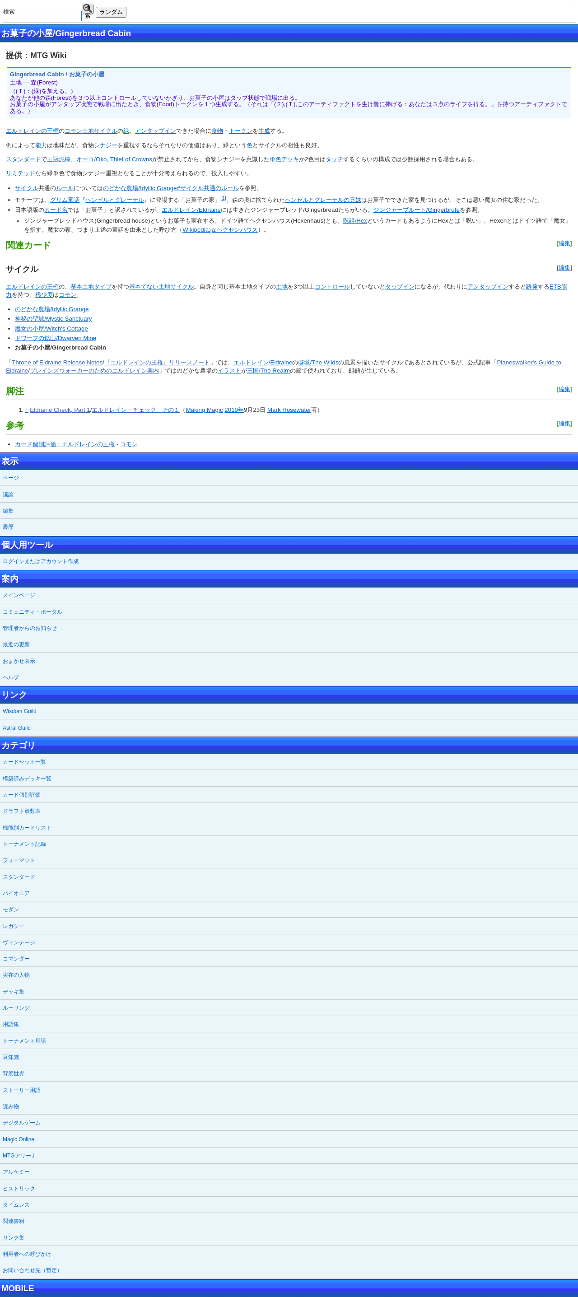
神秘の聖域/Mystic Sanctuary (53, 318)
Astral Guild (17, 728)
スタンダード (23, 159)
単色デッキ (284, 159)
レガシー (13, 926)
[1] (223, 198)
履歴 (8, 527)
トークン (240, 130)
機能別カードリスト (27, 828)
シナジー (105, 145)
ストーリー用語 (22, 1090)
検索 (88, 9)
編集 (564, 243)
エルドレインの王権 (32, 130)
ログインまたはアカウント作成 (41, 561)
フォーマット (19, 860)
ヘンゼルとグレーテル (114, 199)
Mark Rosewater (289, 409)
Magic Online (18, 1139)
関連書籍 (13, 1221)
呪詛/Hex (355, 220)
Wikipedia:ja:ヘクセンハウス (220, 229)
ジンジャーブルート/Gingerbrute (416, 209)
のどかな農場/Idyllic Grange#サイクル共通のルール (171, 188)
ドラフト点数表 (22, 811)
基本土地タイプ (91, 286)
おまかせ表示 (19, 661)
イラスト (229, 370)
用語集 (11, 1024)
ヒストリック (19, 1188)
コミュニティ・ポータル (32, 612)
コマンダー (16, 959)
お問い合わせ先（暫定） (32, 1270)
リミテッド (20, 173)
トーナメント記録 (24, 844)
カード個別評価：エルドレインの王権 (65, 444)
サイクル (105, 130)
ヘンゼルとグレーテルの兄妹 (323, 199)
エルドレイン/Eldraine (191, 209)
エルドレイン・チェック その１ (136, 409)
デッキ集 (13, 992)
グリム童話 (64, 199)
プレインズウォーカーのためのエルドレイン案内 (94, 370)
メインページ (19, 595)
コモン (73, 130)
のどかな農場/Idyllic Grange (52, 309)
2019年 (234, 409)
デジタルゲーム (22, 1123)
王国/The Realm (268, 370)
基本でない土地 (149, 286)
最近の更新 (16, 644)
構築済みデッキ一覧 (27, 778)
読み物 (11, 1106)
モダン (11, 909)
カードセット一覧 (24, 762)
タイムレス (16, 1205)
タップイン (400, 286)
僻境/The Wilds (318, 362)
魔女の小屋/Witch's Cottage (51, 328)
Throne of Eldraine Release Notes (57, 362)
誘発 (532, 286)
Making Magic (204, 409)
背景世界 (13, 1073)
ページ (11, 478)
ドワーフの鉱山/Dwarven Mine (55, 338)
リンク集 (13, 1238)
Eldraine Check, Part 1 (60, 409)
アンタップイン (155, 130)
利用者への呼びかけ (27, 1254)
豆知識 (11, 1057)
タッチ (334, 159)
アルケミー (16, 1172)
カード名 (56, 209)
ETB (555, 286)
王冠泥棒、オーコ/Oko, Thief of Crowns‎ (99, 159)
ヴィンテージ (19, 942)
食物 (217, 130)
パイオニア (16, 893)
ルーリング (16, 1008)
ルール (65, 188)
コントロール (332, 286)
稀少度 (44, 294)
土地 (88, 130)
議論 (8, 494)
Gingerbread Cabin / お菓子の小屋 (57, 74)
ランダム (111, 12)
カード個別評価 (22, 795)
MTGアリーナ (20, 1155)
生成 (264, 130)
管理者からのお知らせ (30, 628)
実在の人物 (16, 975)
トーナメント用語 (24, 1041)
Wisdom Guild (20, 711)
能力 (41, 145)
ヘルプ (11, 677)
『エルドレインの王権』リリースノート (157, 362)
